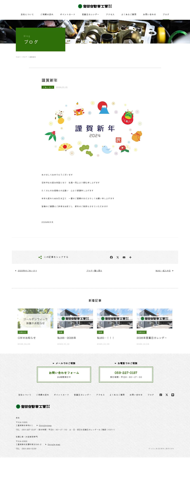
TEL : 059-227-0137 (26, 429)
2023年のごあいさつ (27, 279)
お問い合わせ (149, 14)
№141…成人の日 (163, 279)
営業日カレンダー (90, 14)
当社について (27, 14)
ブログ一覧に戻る (94, 279)
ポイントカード (67, 14)
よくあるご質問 (129, 14)
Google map (45, 425)
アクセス (110, 14)
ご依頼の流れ (46, 14)
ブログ (166, 14)
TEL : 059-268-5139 (26, 448)
